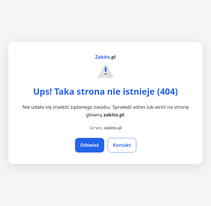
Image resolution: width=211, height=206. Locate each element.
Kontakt (122, 145)
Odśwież (89, 145)
